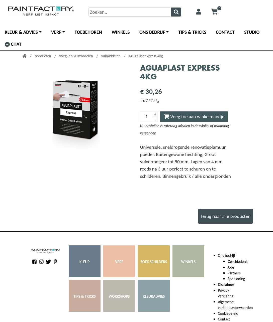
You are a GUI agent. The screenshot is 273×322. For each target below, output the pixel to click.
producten (43, 56)
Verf (56, 32)
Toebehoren (88, 32)
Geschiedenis (238, 261)
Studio (251, 32)
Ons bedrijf (152, 32)
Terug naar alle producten (225, 216)
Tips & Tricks (192, 32)
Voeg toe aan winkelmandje (194, 116)
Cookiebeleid (228, 313)
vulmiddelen (111, 56)
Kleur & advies (21, 32)
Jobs (231, 267)
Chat (13, 44)
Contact (225, 32)
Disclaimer (226, 284)
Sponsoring (236, 278)
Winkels (121, 32)
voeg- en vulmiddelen (76, 56)
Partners (234, 273)
